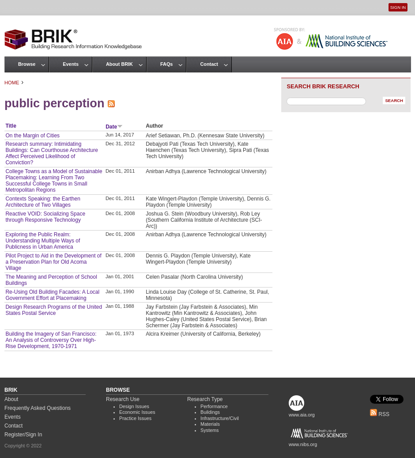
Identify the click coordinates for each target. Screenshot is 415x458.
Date (114, 127)
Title (10, 126)
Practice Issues (135, 418)
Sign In (398, 7)
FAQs (166, 64)
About (11, 399)
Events (71, 64)
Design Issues (134, 406)
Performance (214, 406)
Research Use (123, 399)
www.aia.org (302, 414)
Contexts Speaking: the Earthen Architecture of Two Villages (42, 202)
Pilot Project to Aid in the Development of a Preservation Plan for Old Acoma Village (53, 262)
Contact (209, 64)
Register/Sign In (23, 435)
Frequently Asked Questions (37, 408)
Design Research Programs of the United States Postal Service (53, 310)
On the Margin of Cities (32, 135)
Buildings (210, 412)
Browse (26, 64)
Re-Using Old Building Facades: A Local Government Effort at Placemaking (52, 295)
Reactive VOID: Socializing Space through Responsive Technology (45, 217)
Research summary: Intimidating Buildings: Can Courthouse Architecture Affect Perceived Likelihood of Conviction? (51, 153)
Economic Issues (137, 412)
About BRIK (119, 64)
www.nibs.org (303, 444)
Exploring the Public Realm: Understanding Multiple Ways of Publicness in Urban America (42, 240)
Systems (209, 430)
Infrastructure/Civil (219, 418)
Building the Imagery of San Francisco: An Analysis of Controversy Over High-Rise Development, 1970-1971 (50, 340)
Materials (210, 424)
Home (11, 82)
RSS (379, 414)
